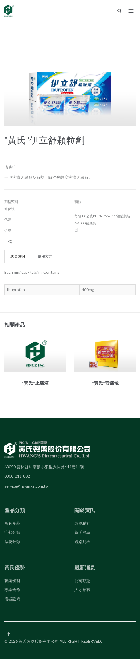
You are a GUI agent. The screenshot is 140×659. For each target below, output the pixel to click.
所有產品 (12, 523)
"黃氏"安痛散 (105, 383)
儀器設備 (12, 598)
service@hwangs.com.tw (26, 486)
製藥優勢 (12, 580)
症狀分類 (12, 532)
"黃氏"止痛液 (35, 383)
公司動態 (82, 580)
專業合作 (12, 589)
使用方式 (45, 256)
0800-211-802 (17, 476)
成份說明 (17, 256)
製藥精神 (82, 523)
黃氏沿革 (82, 532)
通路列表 (82, 541)
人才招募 (82, 589)
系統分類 (12, 541)
